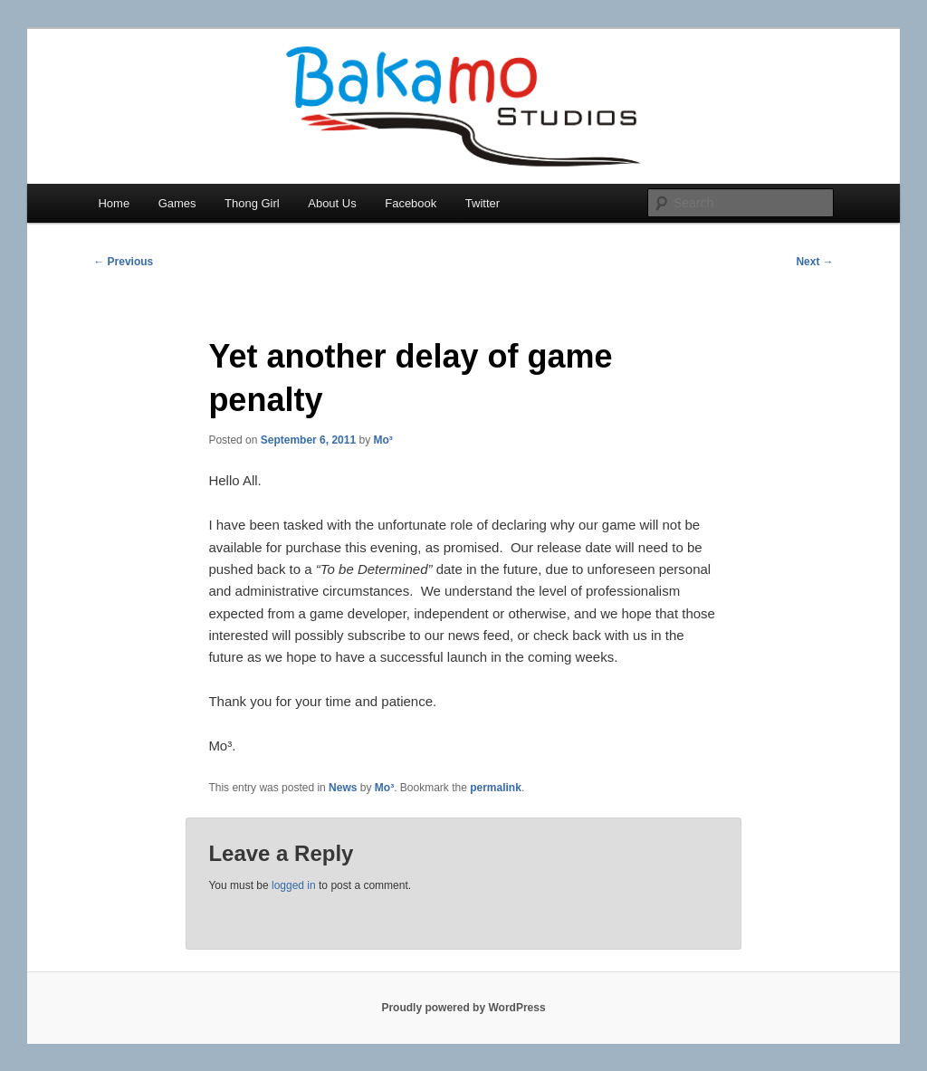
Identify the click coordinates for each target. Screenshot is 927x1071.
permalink (495, 787)
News (343, 787)
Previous (123, 261)
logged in (294, 885)
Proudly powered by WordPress (463, 1007)
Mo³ (383, 440)
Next (814, 261)
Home (113, 203)
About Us (332, 203)
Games (177, 203)
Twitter (482, 203)
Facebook (410, 203)
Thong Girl (252, 203)
